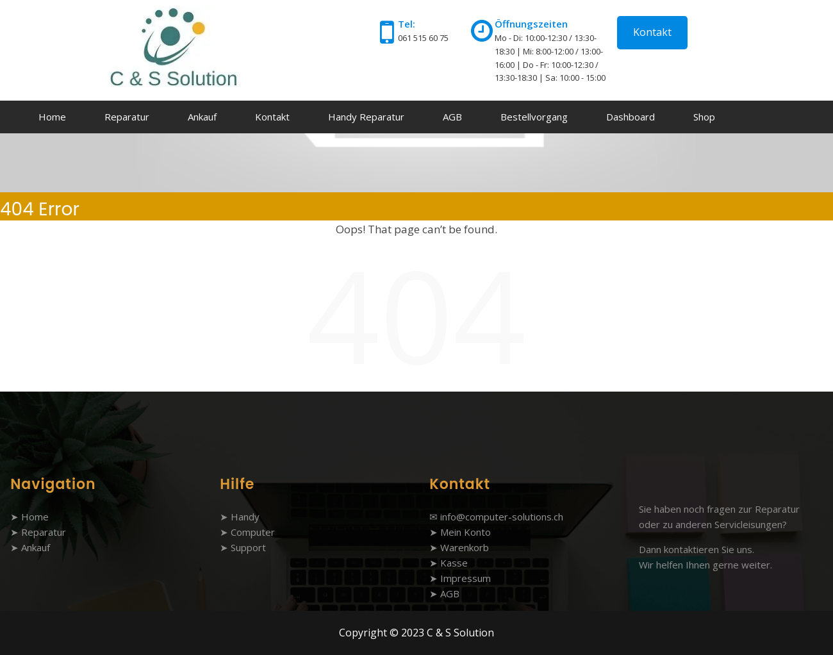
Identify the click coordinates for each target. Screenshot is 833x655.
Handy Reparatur (366, 116)
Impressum (465, 578)
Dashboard (630, 116)
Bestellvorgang (534, 116)
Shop (704, 116)
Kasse (454, 562)
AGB (452, 116)
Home (52, 116)
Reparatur (126, 116)
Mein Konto (465, 532)
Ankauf (202, 116)
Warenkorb (464, 547)
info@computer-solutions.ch (501, 516)
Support (248, 547)
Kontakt (652, 32)
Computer (253, 532)
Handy (245, 516)
